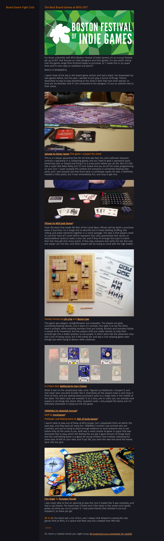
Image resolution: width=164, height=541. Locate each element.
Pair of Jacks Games (87, 419)
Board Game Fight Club (20, 7)
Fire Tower (50, 499)
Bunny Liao (83, 319)
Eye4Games (59, 415)
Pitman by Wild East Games (59, 223)
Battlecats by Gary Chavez (73, 386)
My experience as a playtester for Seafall (111, 533)
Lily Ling (68, 319)
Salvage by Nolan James (57, 154)
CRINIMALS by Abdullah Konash (61, 410)
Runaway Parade (67, 499)
